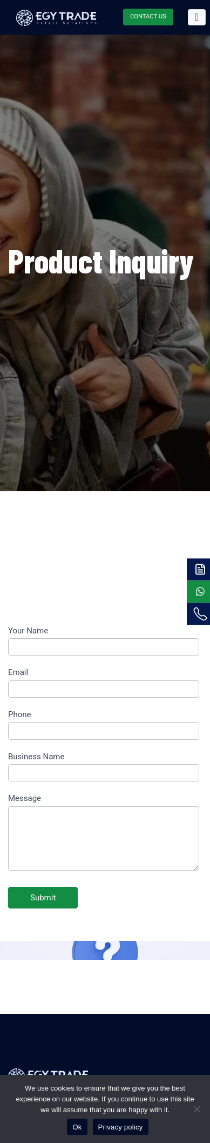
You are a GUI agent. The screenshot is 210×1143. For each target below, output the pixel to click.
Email (18, 672)
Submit (43, 898)
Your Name (28, 631)
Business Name (36, 756)
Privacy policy (120, 1127)
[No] (196, 1109)
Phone (19, 714)
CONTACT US (148, 16)
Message (24, 798)
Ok (77, 1127)
